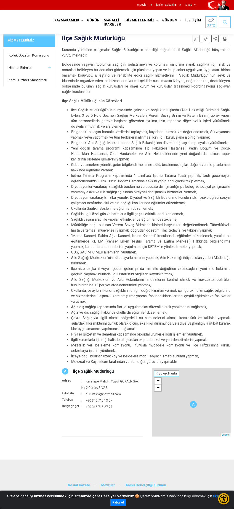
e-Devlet (142, 4)
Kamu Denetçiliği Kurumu (146, 485)
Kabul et (118, 502)
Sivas (188, 4)
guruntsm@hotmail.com (103, 394)
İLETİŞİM (193, 20)
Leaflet (225, 434)
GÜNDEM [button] (170, 20)
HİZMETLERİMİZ (21, 40)
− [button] (158, 388)
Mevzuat (108, 485)
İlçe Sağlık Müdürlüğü (93, 371)
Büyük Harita (168, 373)
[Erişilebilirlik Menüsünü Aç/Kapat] (223, 498)
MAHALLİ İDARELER (112, 22)
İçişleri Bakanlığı (166, 4)
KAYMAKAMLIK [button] (67, 20)
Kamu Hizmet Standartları (28, 80)
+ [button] (158, 381)
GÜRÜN (93, 20)
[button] (215, 38)
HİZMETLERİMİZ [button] (140, 20)
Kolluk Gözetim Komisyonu (29, 55)
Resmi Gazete (79, 485)
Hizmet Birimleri (20, 68)
